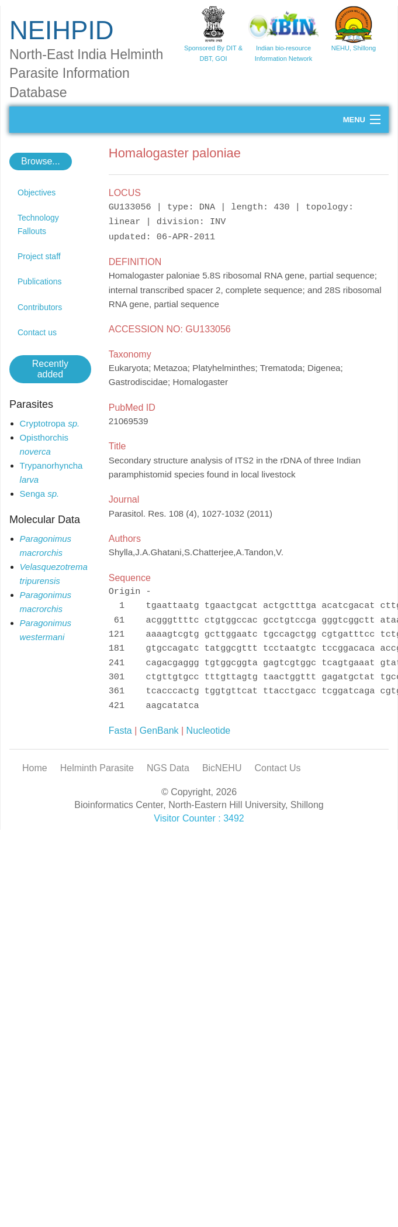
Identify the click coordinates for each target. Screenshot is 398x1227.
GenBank (159, 730)
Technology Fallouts (38, 224)
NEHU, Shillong (353, 47)
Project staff (39, 256)
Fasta (120, 730)
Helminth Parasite (97, 768)
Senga (40, 494)
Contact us (37, 332)
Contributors (40, 307)
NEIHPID (61, 30)
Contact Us (277, 768)
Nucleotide (208, 730)
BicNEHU (222, 768)
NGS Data (168, 768)
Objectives (37, 192)
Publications (40, 281)
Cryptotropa (50, 423)
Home (34, 768)
